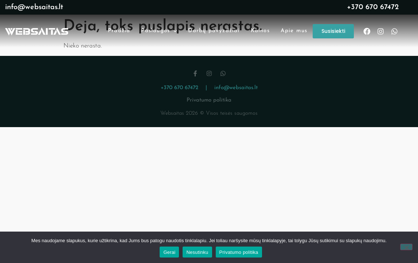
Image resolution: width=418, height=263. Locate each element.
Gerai (169, 252)
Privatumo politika (209, 100)
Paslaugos (159, 31)
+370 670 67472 (373, 7)
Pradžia (119, 31)
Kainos (260, 31)
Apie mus (294, 31)
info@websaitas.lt (34, 7)
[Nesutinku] (406, 247)
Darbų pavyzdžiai (213, 31)
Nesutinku (197, 252)
